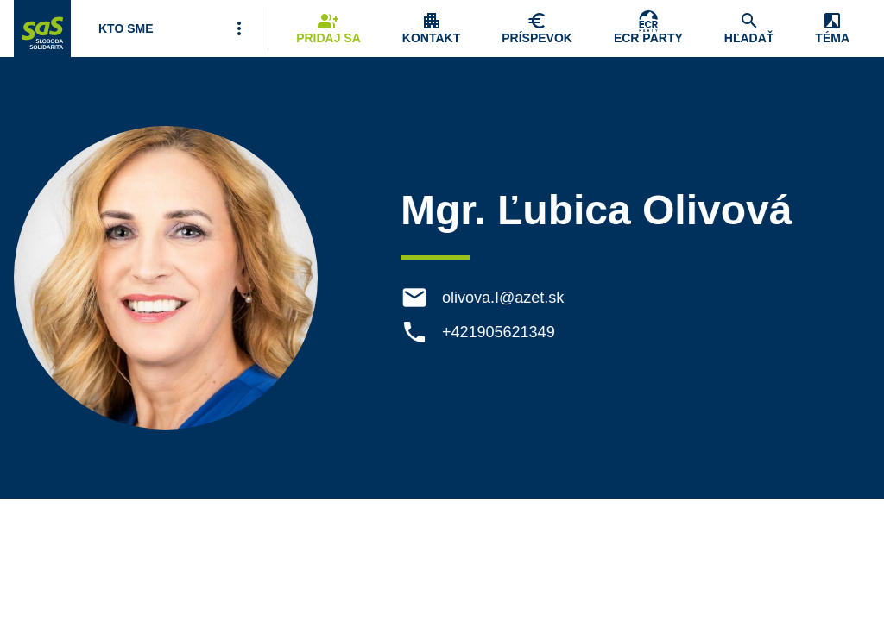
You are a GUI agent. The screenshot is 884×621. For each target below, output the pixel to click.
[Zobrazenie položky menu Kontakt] (431, 28)
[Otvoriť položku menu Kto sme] (126, 28)
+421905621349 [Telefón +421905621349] (499, 332)
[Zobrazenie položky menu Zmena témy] (832, 28)
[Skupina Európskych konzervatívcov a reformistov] (648, 28)
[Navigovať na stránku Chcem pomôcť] (537, 28)
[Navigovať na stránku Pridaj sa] (328, 28)
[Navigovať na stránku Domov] (42, 28)
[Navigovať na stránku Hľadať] (749, 28)
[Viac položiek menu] (239, 28)
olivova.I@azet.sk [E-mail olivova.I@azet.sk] (504, 297)
